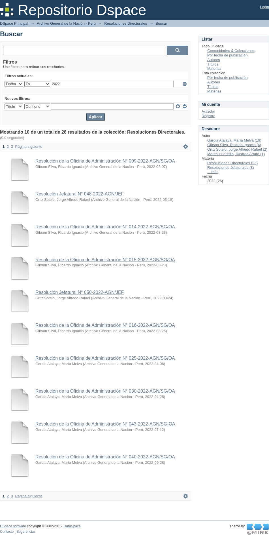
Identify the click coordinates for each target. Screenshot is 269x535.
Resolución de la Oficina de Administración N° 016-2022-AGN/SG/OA (105, 325)
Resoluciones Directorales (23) (232, 163)
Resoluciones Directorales (125, 23)
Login (264, 7)
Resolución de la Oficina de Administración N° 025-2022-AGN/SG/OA (105, 358)
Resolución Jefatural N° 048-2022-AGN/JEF (79, 193)
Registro (208, 116)
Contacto (7, 532)
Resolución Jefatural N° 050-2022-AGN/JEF (79, 292)
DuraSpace (71, 526)
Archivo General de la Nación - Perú (66, 23)
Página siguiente (28, 146)
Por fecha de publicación (227, 55)
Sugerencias (25, 532)
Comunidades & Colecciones (231, 51)
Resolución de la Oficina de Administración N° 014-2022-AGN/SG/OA (105, 226)
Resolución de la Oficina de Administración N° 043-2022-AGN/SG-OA (105, 424)
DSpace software (13, 526)
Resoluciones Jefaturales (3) (230, 167)
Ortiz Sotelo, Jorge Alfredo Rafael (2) (237, 149)
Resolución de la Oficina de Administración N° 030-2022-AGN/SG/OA (105, 391)
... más (212, 172)
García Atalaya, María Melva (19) (234, 140)
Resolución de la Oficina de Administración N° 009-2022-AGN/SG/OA (105, 161)
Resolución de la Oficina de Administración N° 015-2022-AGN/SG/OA (105, 259)
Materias (214, 68)
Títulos (212, 64)
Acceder (208, 111)
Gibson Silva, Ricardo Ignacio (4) (234, 145)
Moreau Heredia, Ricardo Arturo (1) (236, 154)
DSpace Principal (14, 23)
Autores (213, 60)
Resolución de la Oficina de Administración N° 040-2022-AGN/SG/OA (105, 456)
